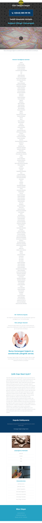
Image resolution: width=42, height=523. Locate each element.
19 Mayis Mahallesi (21, 65)
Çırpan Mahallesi (21, 135)
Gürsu (21, 180)
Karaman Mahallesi (21, 205)
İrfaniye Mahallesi (21, 198)
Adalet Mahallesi (21, 75)
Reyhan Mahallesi (21, 267)
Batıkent (21, 113)
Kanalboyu (21, 204)
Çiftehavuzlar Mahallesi (21, 131)
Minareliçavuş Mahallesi (21, 238)
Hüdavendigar (21, 191)
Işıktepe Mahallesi (21, 199)
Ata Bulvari (21, 95)
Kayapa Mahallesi (21, 209)
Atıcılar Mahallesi (21, 98)
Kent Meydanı (21, 212)
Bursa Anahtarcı (21, 120)
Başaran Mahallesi (21, 109)
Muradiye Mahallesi (21, 242)
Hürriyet (21, 193)
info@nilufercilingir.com (21, 515)
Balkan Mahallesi (21, 106)
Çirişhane (21, 133)
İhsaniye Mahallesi (21, 194)
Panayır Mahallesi (21, 265)
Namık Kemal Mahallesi (21, 245)
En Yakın (21, 157)
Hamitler (21, 183)
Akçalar (21, 81)
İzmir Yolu (21, 202)
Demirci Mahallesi (21, 138)
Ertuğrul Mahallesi (21, 158)
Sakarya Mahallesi (21, 270)
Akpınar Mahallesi (21, 83)
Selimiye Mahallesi (21, 275)
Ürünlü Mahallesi (21, 287)
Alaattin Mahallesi (21, 87)
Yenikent (21, 294)
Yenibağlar (21, 292)
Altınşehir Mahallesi (21, 92)
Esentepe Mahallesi (21, 160)
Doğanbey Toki (21, 146)
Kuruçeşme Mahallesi (21, 235)
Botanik (21, 117)
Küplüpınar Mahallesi (21, 232)
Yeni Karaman (21, 290)
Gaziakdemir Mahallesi (21, 171)
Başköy (21, 111)
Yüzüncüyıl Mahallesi (21, 301)
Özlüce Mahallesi (21, 264)
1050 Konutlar (21, 64)
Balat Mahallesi (21, 105)
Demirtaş (21, 139)
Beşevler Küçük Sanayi (21, 114)
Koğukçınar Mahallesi (21, 223)
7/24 (21, 72)
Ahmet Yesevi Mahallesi (21, 78)
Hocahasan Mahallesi (21, 190)
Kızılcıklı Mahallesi (21, 220)
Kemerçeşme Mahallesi (21, 210)
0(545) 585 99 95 (21, 13)
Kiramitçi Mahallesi (21, 216)
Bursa (21, 119)
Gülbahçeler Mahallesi (21, 176)
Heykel (21, 188)
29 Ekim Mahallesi (21, 68)
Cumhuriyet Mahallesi (21, 136)
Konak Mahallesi (21, 224)
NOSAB (21, 253)
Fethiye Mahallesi (21, 165)
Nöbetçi (21, 251)
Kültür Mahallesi (21, 231)
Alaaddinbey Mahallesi (21, 86)
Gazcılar (21, 169)
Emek (21, 155)
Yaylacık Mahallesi (21, 289)
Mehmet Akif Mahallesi (21, 237)
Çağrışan (21, 124)
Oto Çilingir (21, 257)
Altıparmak (21, 94)
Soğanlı (21, 62)
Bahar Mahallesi (21, 103)
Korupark (21, 226)
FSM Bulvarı (21, 168)
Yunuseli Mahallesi (21, 298)
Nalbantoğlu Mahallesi (21, 243)
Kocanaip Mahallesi (21, 221)
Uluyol (21, 286)
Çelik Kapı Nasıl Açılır (21, 130)
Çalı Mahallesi (21, 125)
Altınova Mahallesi (21, 91)
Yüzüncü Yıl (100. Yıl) (21, 300)
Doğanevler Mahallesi (21, 147)
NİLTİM (21, 246)
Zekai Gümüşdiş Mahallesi (21, 303)
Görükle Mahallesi (21, 174)
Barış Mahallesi (21, 108)
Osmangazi (21, 256)
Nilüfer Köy (21, 248)
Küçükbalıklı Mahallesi (21, 227)
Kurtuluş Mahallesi (21, 234)
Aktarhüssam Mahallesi (21, 84)
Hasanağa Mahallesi (21, 187)
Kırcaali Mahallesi (21, 218)
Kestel (21, 213)
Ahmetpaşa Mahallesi (21, 79)
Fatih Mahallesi (21, 161)
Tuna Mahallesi (21, 283)
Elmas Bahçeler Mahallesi (21, 153)
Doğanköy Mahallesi (21, 149)
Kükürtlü (21, 229)
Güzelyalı (21, 182)
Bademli (21, 100)
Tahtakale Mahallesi (21, 279)
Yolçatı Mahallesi (21, 297)
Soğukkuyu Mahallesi (21, 278)
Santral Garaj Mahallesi (21, 272)
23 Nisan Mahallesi (21, 67)
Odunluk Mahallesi (21, 254)
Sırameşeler (21, 276)
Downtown (21, 150)
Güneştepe (21, 179)
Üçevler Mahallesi (21, 284)
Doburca (21, 144)
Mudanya (21, 240)
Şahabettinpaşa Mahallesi (21, 268)
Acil (21, 73)
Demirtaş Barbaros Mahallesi (21, 141)
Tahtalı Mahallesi (21, 281)
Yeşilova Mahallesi (21, 295)
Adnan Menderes (21, 76)
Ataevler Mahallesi (21, 97)
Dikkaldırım (21, 142)
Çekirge (21, 128)
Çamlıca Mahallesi (21, 127)
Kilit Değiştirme (21, 215)
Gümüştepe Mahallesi (21, 177)
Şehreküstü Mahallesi (21, 273)
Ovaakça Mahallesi (21, 262)
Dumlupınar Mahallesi (21, 152)
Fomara (21, 166)
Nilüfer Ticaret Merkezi (21, 250)
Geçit (21, 172)
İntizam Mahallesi (21, 196)
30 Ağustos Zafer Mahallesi (21, 70)
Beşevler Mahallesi (21, 116)
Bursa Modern (21, 122)
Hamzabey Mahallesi (21, 185)
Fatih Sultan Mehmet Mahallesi (21, 163)
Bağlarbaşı (21, 102)
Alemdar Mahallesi (21, 89)
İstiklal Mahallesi (21, 201)
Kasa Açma (21, 207)
